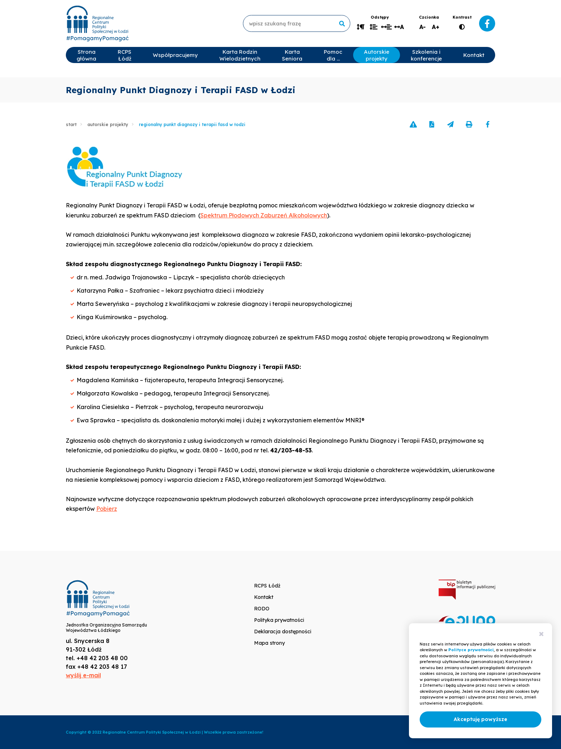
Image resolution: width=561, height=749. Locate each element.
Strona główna (86, 55)
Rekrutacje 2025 (520, 55)
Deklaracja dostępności (282, 631)
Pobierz (106, 508)
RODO (261, 608)
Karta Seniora (292, 55)
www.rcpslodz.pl (97, 23)
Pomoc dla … (333, 55)
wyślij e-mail (83, 675)
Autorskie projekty (376, 55)
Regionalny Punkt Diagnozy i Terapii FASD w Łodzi (192, 124)
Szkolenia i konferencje (426, 55)
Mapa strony (269, 643)
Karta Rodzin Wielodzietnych (239, 55)
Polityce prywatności (471, 649)
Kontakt (473, 55)
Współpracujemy (175, 55)
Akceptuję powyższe (480, 719)
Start (71, 124)
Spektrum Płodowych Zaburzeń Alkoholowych (263, 215)
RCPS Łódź (124, 55)
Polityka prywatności (279, 620)
